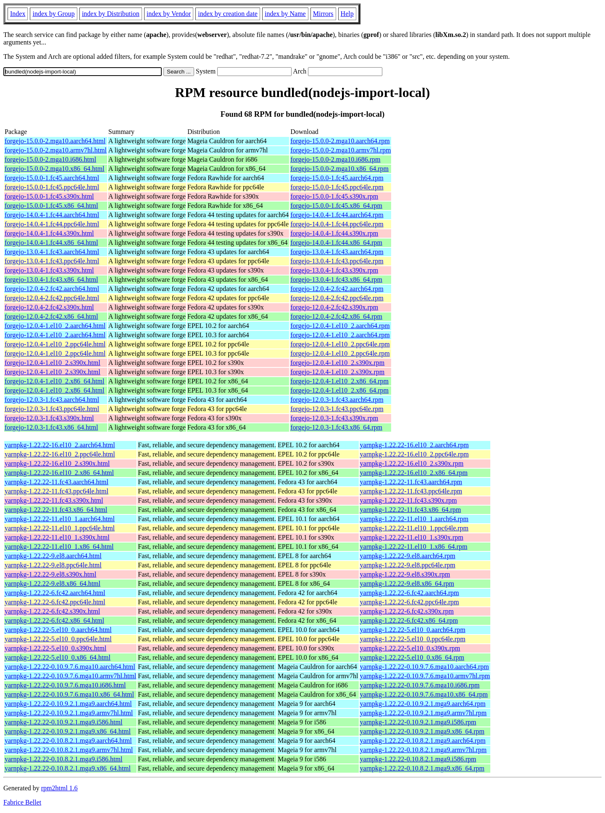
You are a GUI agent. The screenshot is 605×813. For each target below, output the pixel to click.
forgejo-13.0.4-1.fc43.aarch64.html (52, 251)
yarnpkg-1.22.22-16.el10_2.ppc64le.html (60, 454)
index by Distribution (110, 13)
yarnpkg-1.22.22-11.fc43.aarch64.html (56, 481)
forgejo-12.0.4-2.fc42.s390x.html (49, 307)
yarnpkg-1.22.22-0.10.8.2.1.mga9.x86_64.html (68, 768)
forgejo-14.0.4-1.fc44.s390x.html (49, 233)
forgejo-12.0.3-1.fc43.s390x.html (49, 418)
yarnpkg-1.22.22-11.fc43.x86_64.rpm (410, 509)
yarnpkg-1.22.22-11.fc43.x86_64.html (56, 509)
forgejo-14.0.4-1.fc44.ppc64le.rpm (336, 224)
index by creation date (228, 13)
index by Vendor (169, 13)
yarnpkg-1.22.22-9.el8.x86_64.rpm (407, 583)
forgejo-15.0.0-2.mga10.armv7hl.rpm (340, 150)
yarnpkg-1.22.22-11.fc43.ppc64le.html (56, 491)
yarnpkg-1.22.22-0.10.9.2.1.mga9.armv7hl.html (69, 712)
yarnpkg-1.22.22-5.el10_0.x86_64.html (57, 657)
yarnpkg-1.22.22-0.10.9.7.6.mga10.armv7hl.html (70, 675)
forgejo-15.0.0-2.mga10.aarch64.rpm (340, 140)
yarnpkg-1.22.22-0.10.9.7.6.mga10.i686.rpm (420, 685)
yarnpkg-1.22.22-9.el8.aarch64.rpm (407, 555)
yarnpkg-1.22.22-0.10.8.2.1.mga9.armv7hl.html (69, 749)
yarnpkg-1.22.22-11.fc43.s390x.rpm (408, 500)
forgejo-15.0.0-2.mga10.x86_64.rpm (339, 168)
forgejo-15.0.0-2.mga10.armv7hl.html (56, 150)
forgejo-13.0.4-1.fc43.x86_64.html (51, 279)
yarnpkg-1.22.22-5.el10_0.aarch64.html (58, 629)
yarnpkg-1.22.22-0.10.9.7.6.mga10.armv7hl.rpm (425, 675)
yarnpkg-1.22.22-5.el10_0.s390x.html (55, 648)
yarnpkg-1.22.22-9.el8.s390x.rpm (405, 574)
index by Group (53, 13)
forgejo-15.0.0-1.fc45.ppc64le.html (52, 187)
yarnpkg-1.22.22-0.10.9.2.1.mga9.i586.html (63, 722)
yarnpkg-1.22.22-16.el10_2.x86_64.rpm (414, 472)
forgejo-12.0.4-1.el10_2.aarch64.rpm (340, 325)
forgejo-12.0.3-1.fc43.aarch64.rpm (336, 399)
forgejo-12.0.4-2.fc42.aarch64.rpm (336, 288)
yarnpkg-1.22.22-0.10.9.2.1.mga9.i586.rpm (418, 722)
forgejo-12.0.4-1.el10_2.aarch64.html (55, 325)
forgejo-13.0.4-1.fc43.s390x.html (49, 270)
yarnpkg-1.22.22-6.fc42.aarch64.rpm (409, 592)
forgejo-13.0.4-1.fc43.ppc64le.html (52, 261)
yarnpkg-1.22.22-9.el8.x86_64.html (52, 583)
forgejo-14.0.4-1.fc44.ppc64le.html (52, 224)
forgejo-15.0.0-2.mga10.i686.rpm (335, 159)
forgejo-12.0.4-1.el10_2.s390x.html (52, 362)
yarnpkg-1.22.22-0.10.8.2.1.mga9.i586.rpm (418, 759)
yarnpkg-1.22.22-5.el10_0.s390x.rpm (410, 648)
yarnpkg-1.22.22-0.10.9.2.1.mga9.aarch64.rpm (423, 703)
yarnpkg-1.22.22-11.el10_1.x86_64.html (59, 546)
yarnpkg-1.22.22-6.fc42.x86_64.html (54, 620)
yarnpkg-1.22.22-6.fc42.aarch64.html (55, 592)
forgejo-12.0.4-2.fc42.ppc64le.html (52, 298)
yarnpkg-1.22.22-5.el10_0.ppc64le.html (58, 639)
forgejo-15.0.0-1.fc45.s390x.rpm (334, 196)
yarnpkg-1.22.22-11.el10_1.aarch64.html (60, 518)
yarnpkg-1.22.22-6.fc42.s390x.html (52, 611)
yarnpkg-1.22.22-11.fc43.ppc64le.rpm (411, 491)
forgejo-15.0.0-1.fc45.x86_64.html (51, 205)
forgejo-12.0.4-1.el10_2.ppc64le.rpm (340, 344)
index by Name (285, 13)
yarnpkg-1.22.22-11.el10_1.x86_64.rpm (414, 546)
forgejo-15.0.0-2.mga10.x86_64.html (54, 168)
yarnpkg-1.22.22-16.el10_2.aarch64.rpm (414, 444)
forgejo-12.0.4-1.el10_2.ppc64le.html (55, 344)
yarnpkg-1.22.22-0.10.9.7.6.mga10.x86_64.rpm (424, 694)
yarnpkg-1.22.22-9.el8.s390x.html (50, 574)
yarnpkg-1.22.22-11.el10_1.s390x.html (57, 537)
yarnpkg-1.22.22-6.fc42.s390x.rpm (407, 611)
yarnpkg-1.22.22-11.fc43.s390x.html (54, 500)
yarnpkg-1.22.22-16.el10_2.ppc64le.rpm (414, 454)
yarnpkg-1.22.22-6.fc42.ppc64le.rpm (409, 602)
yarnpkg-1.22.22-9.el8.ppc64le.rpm (407, 565)
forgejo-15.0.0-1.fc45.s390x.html (49, 196)
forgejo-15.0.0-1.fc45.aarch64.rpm (336, 177)
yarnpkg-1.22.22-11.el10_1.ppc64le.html (60, 528)
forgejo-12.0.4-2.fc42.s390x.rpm (334, 307)
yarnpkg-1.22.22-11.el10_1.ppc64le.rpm (414, 528)
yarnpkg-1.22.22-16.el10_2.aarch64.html (60, 444)
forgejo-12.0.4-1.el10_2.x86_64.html (54, 381)
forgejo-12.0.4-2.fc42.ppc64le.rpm (336, 298)
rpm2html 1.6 (59, 788)
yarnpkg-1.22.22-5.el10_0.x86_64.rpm (412, 657)
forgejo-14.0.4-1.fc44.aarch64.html (52, 214)
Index (17, 13)
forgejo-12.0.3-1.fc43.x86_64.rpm (336, 427)
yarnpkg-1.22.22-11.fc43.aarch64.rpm (411, 481)
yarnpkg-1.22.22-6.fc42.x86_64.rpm (409, 620)
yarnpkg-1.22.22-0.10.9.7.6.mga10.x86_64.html (69, 694)
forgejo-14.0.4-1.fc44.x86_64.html (51, 242)
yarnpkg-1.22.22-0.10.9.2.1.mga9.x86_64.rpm (422, 731)
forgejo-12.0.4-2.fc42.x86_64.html (51, 316)
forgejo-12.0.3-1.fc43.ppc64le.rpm (336, 408)
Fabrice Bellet (22, 802)
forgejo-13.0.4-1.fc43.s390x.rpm (334, 270)
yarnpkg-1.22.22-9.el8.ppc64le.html (53, 565)
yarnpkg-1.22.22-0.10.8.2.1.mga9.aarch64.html (68, 740)
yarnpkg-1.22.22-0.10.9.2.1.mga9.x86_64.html (68, 731)
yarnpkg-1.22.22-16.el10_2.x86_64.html (59, 472)
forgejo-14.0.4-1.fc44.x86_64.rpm (336, 242)
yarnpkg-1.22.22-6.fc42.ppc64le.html (55, 602)
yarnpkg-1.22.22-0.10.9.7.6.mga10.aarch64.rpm (424, 666)
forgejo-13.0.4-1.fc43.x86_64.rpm (336, 279)
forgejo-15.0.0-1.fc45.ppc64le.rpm (336, 187)
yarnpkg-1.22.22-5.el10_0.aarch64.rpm (413, 629)
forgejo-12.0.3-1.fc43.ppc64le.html (52, 408)
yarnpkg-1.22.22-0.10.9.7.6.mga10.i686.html (65, 685)
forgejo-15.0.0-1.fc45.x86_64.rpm (336, 205)
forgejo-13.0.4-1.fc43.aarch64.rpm (336, 251)
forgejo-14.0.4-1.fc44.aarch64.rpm (336, 214)
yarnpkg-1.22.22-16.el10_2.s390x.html (57, 463)
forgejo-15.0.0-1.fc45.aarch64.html (52, 177)
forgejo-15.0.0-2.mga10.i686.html (50, 159)
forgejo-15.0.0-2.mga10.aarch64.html (55, 140)
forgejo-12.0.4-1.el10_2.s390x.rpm (337, 362)
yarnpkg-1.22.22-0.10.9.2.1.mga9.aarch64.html (68, 703)
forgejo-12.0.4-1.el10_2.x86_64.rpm (339, 381)
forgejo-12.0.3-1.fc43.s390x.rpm (334, 418)
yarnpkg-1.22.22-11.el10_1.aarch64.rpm (414, 518)
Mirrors (323, 13)
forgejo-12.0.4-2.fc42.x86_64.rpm (336, 316)
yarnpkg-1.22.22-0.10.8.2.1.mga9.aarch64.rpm (423, 740)
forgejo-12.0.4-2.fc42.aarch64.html (52, 288)
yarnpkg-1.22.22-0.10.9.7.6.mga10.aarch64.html (70, 666)
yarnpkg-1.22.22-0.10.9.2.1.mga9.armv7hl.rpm (423, 712)
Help (347, 13)
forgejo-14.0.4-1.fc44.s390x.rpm (334, 233)
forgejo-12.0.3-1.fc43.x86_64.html (51, 427)
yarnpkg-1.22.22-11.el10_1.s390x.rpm (411, 537)
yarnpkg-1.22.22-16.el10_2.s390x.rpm (412, 463)
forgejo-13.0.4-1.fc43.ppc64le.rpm (336, 261)
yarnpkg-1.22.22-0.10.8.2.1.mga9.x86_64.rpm (422, 768)
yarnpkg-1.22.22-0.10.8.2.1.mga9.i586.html (63, 759)
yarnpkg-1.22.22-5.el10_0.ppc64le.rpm (413, 639)
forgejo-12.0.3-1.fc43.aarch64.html (52, 399)
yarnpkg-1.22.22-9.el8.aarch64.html (53, 555)
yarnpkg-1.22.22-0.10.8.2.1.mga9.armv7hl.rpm (423, 749)
